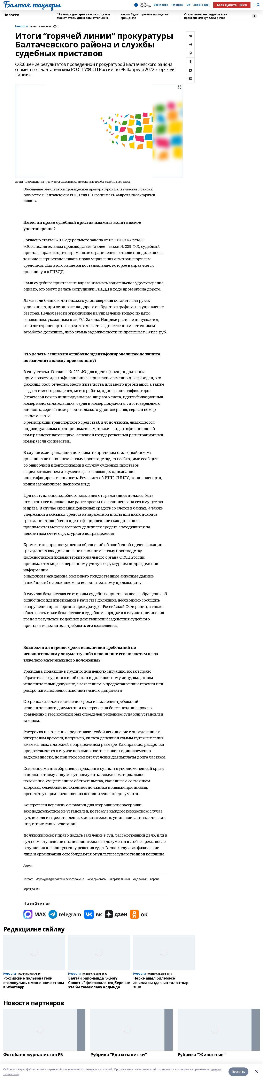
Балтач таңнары (31, 4)
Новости (11, 15)
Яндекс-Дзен (201, 5)
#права (154, 879)
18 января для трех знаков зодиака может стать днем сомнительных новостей (83, 16)
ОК (188, 5)
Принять (238, 1072)
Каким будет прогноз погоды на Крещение (145, 16)
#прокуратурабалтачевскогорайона (60, 879)
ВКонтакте (161, 5)
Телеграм (177, 5)
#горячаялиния (120, 879)
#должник (140, 879)
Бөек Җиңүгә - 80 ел (232, 5)
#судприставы (96, 879)
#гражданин (31, 889)
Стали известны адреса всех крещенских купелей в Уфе (205, 16)
